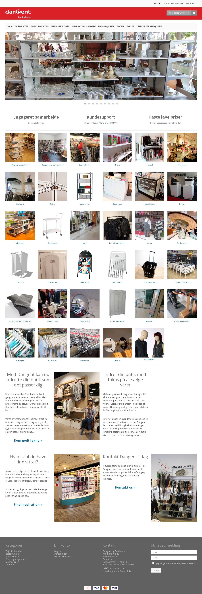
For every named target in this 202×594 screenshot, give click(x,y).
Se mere (9, 564)
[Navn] (174, 551)
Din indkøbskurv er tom (183, 13)
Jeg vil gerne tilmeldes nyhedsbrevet (176, 563)
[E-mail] (174, 557)
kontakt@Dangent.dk (120, 571)
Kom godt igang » (28, 440)
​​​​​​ (125, 487)
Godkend (156, 570)
